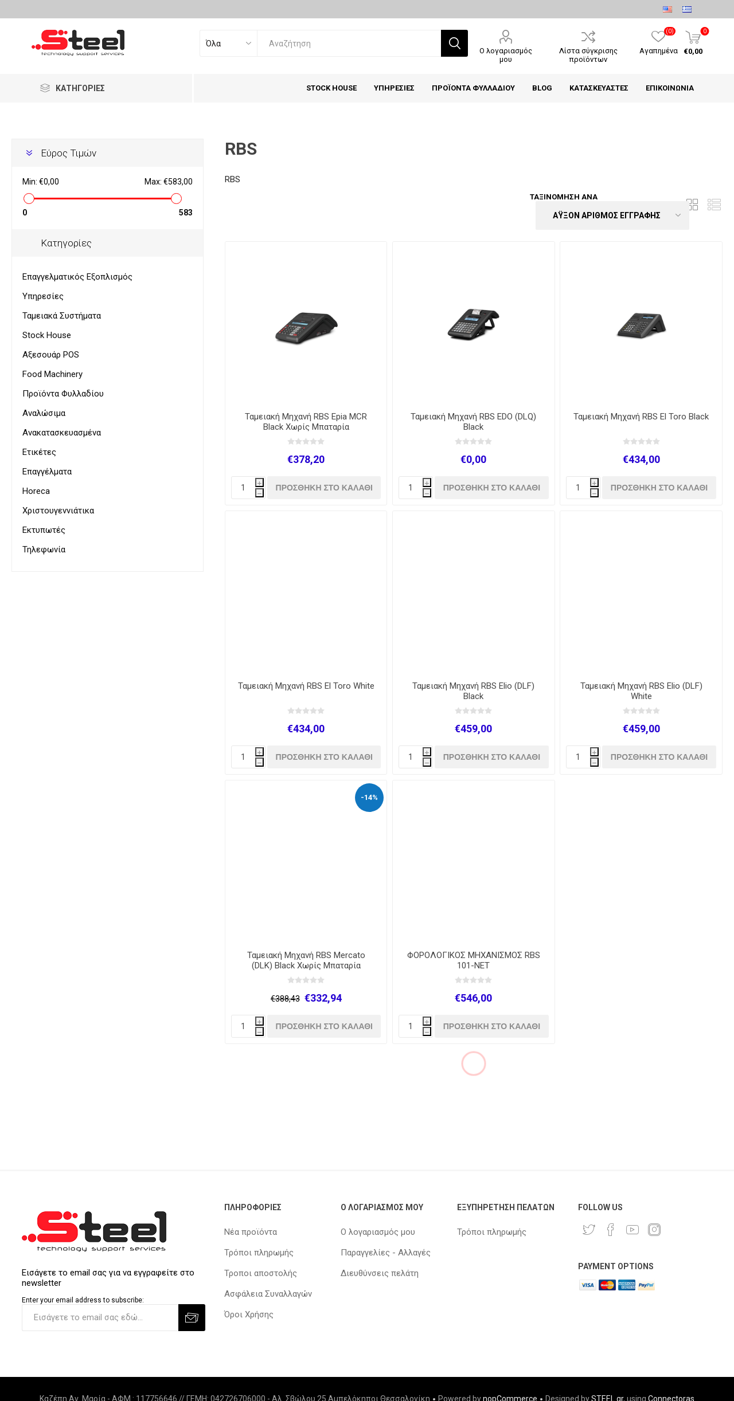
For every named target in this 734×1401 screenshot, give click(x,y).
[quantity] (248, 487)
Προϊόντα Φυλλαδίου (63, 393)
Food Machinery (52, 374)
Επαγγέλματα (47, 471)
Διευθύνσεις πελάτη (380, 1273)
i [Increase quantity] (259, 483)
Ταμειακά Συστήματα (61, 316)
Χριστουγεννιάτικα (58, 510)
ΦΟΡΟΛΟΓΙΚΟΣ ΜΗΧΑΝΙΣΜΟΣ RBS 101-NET (473, 960)
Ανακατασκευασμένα (61, 432)
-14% (369, 797)
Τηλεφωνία (43, 549)
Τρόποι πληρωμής (259, 1252)
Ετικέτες (39, 452)
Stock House (46, 335)
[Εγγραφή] (100, 1317)
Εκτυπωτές (43, 530)
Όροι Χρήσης (249, 1314)
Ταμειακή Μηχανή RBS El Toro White (306, 686)
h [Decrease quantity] (259, 494)
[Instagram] (654, 1230)
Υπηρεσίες (43, 296)
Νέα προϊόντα (250, 1232)
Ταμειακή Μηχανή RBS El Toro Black (641, 416)
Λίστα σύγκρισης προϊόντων (588, 55)
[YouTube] (632, 1230)
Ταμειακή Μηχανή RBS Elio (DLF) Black (473, 691)
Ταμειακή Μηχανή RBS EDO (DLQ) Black (473, 421)
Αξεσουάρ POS (50, 355)
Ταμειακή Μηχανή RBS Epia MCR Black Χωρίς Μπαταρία (306, 421)
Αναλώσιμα (43, 413)
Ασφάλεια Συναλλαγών (268, 1294)
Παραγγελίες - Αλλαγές (386, 1252)
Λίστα (714, 205)
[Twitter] (589, 1230)
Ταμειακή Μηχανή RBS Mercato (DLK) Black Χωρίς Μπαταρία (306, 960)
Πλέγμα (692, 205)
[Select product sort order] (612, 215)
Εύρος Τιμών (68, 153)
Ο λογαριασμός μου (505, 55)
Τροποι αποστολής (260, 1273)
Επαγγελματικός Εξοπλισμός (77, 277)
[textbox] (349, 43)
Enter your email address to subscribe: (83, 1300)
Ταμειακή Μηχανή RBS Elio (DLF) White (641, 691)
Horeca (36, 491)
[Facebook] (611, 1230)
